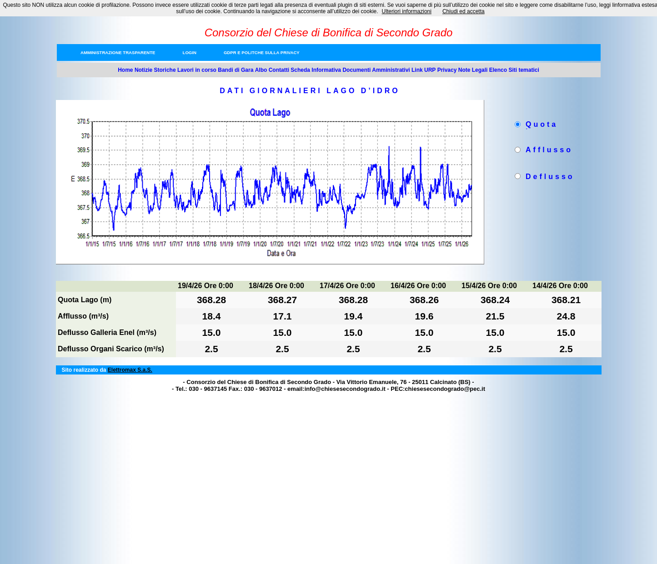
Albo (261, 70)
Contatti (279, 70)
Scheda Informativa (316, 70)
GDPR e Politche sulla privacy (262, 52)
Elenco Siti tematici (514, 70)
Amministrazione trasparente (117, 52)
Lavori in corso (196, 70)
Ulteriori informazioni (406, 11)
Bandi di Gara (235, 70)
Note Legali (473, 70)
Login (189, 52)
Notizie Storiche (155, 70)
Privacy (447, 70)
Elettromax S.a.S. (130, 370)
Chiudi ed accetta (463, 11)
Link (417, 70)
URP (430, 70)
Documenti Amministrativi (376, 70)
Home (125, 70)
